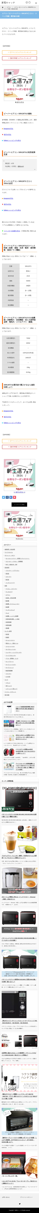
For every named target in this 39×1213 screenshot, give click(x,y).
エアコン (8, 594)
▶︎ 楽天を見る (19, 538)
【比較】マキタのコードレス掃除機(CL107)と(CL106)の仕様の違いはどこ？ (25, 723)
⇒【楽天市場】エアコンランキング (19, 58)
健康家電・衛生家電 (10, 549)
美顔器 (7, 573)
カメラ (6, 679)
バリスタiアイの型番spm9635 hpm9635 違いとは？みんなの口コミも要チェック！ (25, 751)
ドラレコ (8, 682)
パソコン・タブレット (10, 691)
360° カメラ (9, 685)
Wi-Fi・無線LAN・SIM (11, 564)
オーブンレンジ (10, 667)
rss (27, 2)
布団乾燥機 (8, 625)
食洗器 (7, 634)
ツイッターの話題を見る (12, 231)
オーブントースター (11, 664)
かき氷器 (8, 676)
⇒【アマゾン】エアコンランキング (19, 52)
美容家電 (7, 567)
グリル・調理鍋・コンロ (12, 658)
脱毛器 (7, 579)
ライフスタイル (9, 552)
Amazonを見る (8, 128)
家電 (6, 585)
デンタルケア (9, 591)
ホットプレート (10, 661)
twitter (29, 2)
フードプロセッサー (11, 655)
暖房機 (7, 600)
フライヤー (8, 673)
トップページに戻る (19, 504)
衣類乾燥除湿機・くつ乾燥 (12, 619)
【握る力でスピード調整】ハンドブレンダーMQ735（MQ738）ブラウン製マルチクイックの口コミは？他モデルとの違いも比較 (19, 1096)
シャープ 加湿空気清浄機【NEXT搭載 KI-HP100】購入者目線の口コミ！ (25, 708)
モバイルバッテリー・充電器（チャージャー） (18, 558)
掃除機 (7, 628)
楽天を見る (7, 134)
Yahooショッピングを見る (12, 140)
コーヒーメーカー (10, 646)
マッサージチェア (10, 610)
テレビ (7, 613)
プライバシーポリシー (26, 1197)
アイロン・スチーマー (11, 588)
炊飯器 (7, 637)
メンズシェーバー (10, 582)
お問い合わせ (6, 1197)
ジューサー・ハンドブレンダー (14, 652)
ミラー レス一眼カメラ (11, 688)
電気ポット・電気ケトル (12, 643)
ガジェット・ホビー (10, 555)
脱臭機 (7, 607)
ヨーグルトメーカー (11, 649)
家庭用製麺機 (9, 670)
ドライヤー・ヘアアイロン (12, 570)
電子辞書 (7, 695)
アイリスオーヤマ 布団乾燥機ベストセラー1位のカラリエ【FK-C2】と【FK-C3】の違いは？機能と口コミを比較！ (25, 766)
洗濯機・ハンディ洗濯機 (12, 616)
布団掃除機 (8, 622)
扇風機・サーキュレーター (12, 604)
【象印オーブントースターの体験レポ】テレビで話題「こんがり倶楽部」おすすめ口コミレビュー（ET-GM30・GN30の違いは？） (19, 1140)
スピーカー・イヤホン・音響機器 (14, 561)
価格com (20, 166)
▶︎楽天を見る (19, 101)
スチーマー (8, 576)
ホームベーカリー (10, 640)
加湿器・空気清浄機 (11, 598)
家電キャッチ (18, 1210)
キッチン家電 (8, 631)
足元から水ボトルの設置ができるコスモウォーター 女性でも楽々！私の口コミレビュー (25, 737)
